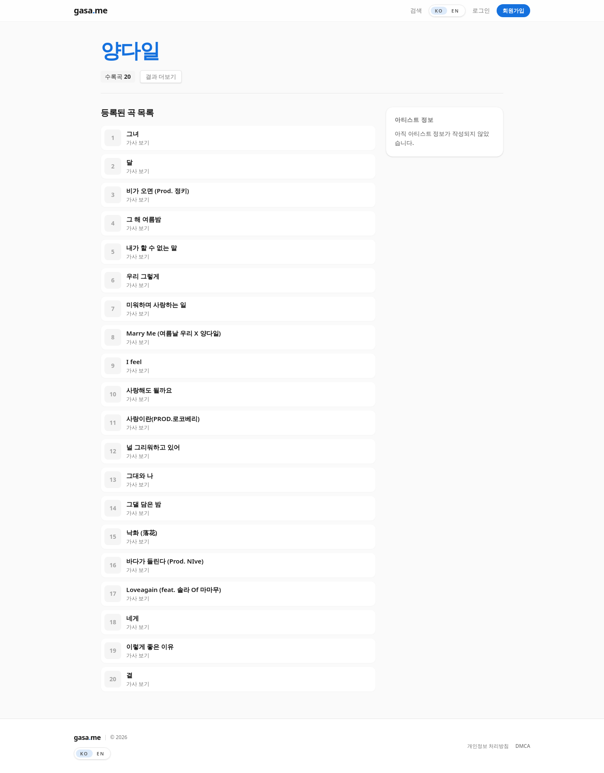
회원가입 (513, 10)
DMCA (522, 746)
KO (439, 11)
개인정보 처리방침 (488, 746)
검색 (416, 10)
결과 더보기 (161, 76)
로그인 (481, 10)
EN (455, 11)
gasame (90, 10)
